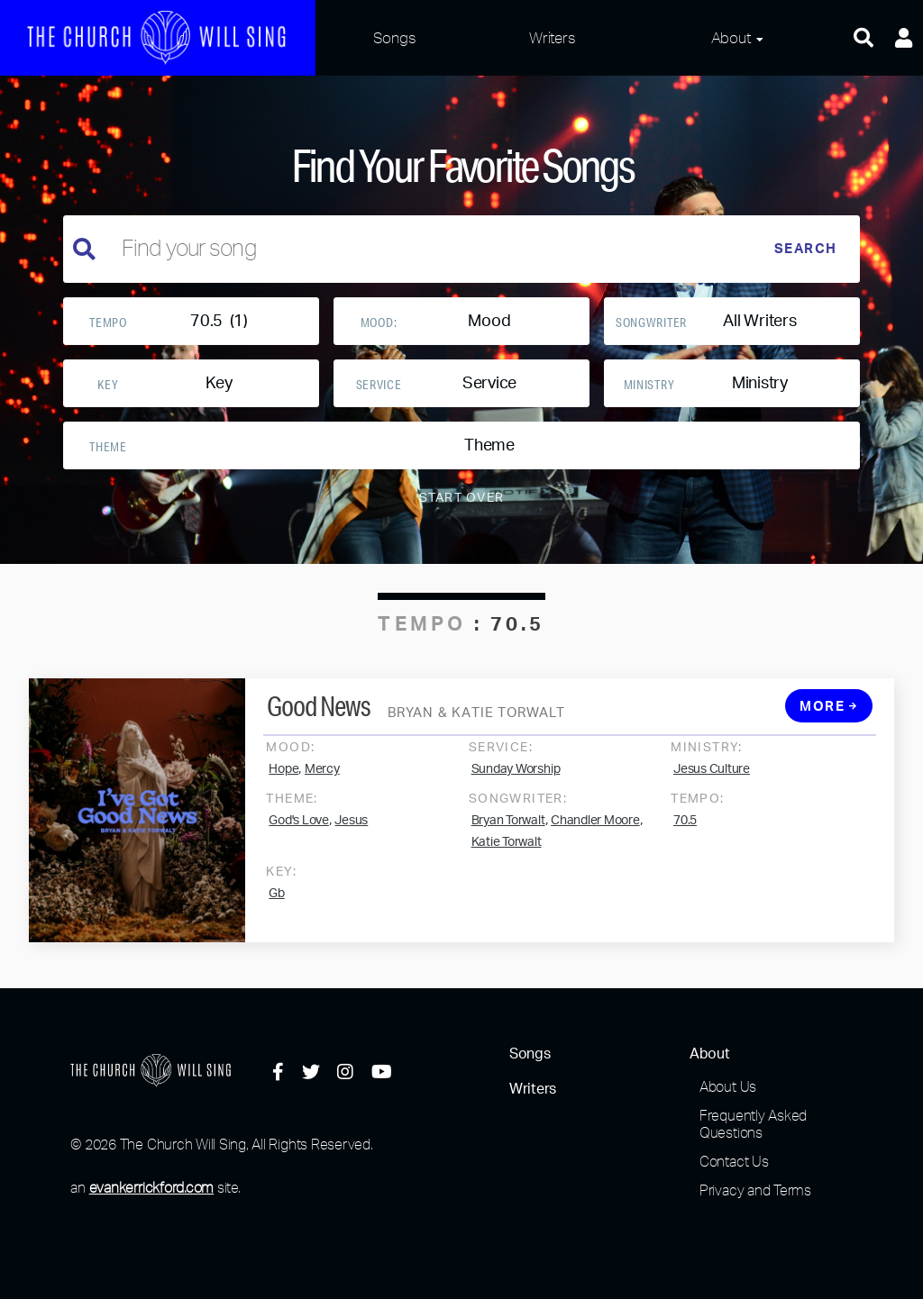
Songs (394, 37)
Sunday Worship (516, 787)
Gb (277, 911)
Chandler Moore (595, 838)
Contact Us (734, 1161)
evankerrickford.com (151, 1187)
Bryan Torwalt (508, 838)
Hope (283, 787)
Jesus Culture (711, 787)
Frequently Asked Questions (753, 1123)
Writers (552, 37)
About (731, 37)
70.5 (685, 838)
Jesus (351, 838)
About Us (727, 1086)
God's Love (299, 838)
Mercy (322, 787)
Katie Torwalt (506, 860)
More (828, 724)
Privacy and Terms (755, 1190)
